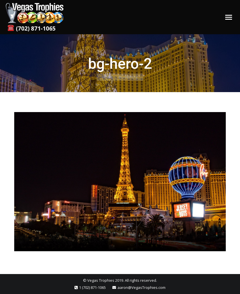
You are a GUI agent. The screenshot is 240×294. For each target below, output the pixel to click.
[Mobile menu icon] (228, 17)
